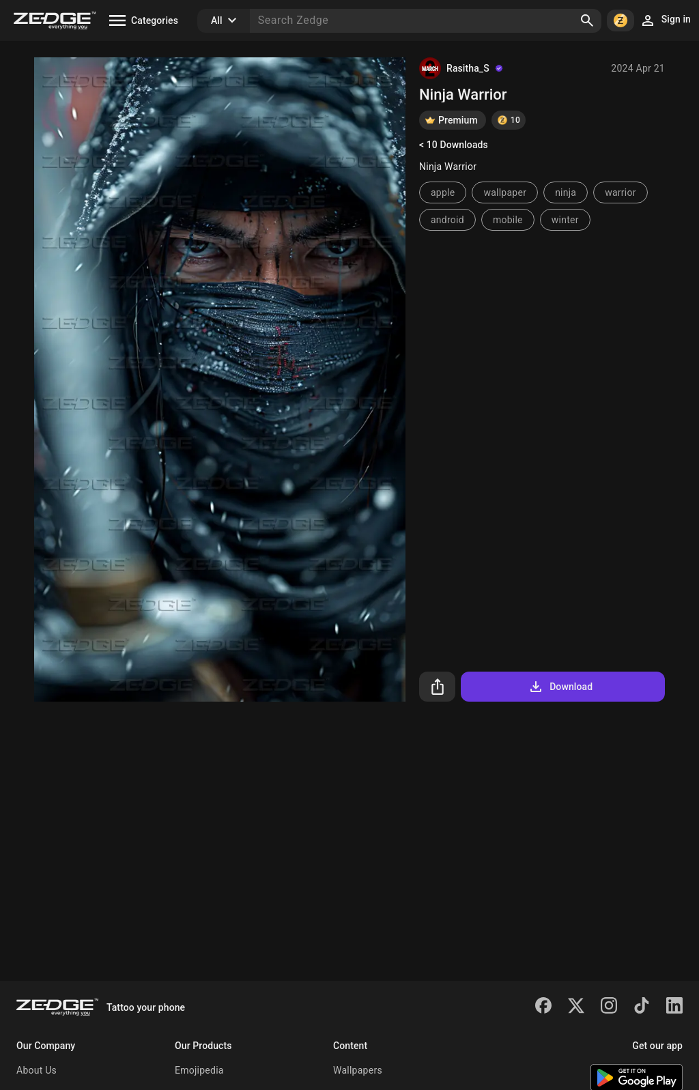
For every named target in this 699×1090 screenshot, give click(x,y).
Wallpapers (357, 1070)
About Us (36, 1070)
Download (560, 686)
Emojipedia (199, 1070)
